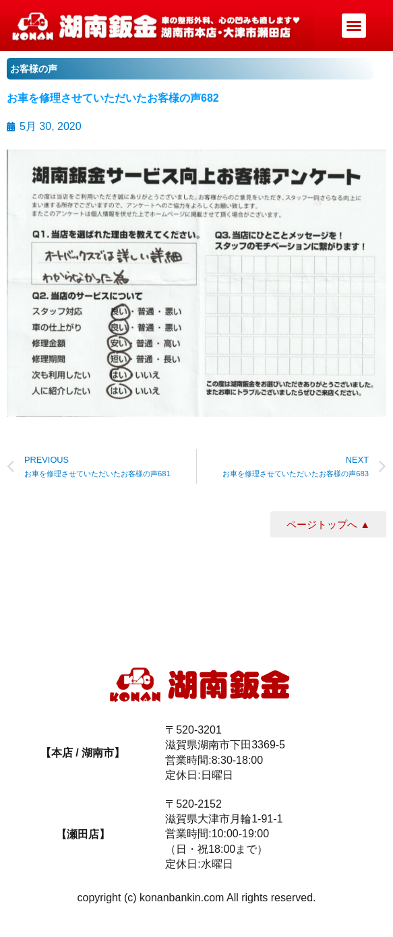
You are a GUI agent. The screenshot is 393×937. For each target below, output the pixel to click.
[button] (354, 25)
